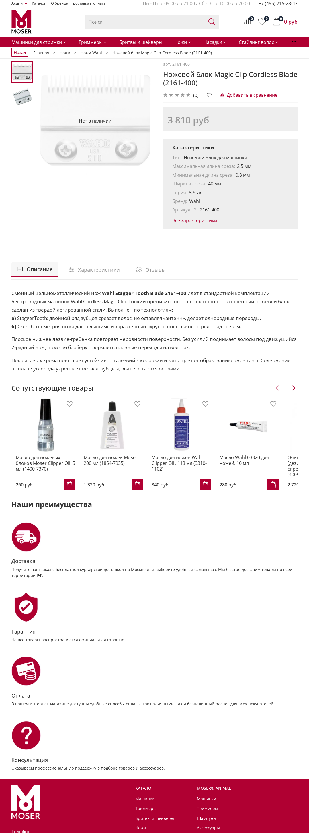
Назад (20, 52)
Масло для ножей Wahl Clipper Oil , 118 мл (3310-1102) (186, 468)
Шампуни (206, 707)
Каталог (39, 3)
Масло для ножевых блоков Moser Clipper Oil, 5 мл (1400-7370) (43, 468)
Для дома (224, 787)
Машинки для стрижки (39, 42)
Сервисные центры (154, 777)
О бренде (59, 3)
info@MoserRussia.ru (41, 749)
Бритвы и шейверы (140, 42)
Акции (17, 3)
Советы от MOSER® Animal (241, 767)
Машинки (144, 688)
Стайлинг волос (259, 42)
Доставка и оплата (89, 3)
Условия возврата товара (160, 796)
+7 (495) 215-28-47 (278, 3)
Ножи (182, 42)
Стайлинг (144, 736)
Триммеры (93, 42)
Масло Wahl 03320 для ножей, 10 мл (257, 466)
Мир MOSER (227, 777)
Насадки (215, 42)
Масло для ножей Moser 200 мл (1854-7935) (116, 466)
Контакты (144, 767)
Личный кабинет (152, 816)
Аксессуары (146, 746)
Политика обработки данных (163, 806)
